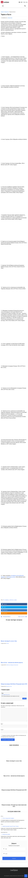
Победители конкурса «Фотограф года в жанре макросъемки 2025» (14, 805)
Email (2, 729)
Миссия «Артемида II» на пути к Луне (14, 761)
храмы (15, 599)
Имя (2, 723)
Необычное (6, 11)
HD (3, 599)
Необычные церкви (6, 834)
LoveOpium (5, 2)
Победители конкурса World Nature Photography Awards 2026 (14, 790)
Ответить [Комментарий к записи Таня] (24, 698)
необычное (11, 599)
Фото (11, 686)
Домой (2, 11)
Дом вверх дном (11, 577)
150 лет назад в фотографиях (8, 818)
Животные (8, 686)
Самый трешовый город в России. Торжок (10, 826)
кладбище (7, 599)
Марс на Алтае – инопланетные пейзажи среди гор (14, 776)
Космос (7, 643)
